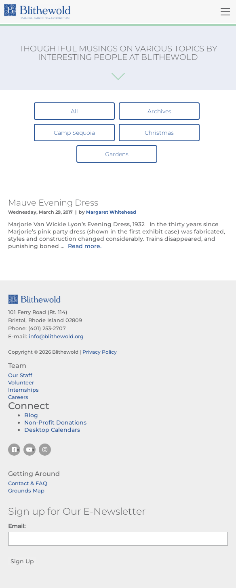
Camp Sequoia (74, 132)
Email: (16, 526)
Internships (23, 389)
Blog (31, 415)
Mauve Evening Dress (53, 202)
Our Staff (20, 375)
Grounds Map (26, 490)
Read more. (84, 246)
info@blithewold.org (56, 336)
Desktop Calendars (52, 429)
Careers (18, 397)
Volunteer (21, 382)
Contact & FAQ (27, 483)
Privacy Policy (99, 352)
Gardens (117, 154)
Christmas (159, 132)
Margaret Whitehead (111, 212)
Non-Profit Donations (55, 422)
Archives (159, 111)
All (74, 111)
